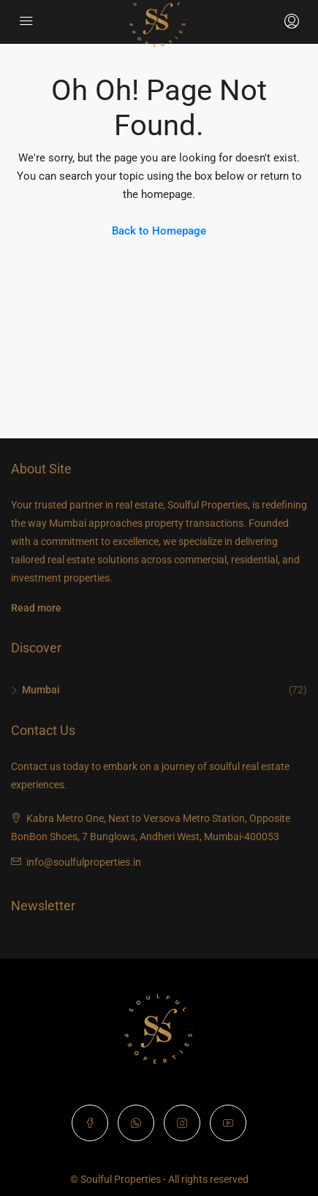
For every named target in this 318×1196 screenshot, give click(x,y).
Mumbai (41, 690)
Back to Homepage (159, 230)
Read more (36, 608)
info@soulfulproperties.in (83, 862)
